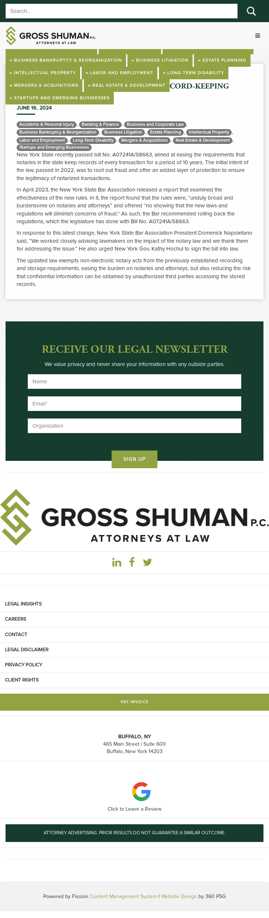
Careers (15, 619)
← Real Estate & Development (127, 85)
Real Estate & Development (203, 140)
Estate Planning (165, 132)
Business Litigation (123, 132)
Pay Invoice (135, 702)
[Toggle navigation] (257, 35)
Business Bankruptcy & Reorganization (57, 132)
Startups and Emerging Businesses (54, 147)
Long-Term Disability (93, 140)
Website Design (179, 896)
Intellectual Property (209, 132)
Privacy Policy (23, 665)
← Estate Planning (222, 60)
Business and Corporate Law (155, 124)
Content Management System (123, 896)
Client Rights (22, 680)
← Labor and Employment (119, 73)
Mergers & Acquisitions (144, 140)
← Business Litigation (160, 60)
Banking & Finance (100, 124)
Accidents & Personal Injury (46, 124)
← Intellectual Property (43, 73)
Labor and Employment (42, 140)
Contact (16, 635)
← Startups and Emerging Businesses (60, 98)
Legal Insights (23, 604)
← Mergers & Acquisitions (44, 85)
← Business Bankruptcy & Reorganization (66, 60)
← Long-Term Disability (193, 73)
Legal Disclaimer (26, 650)
